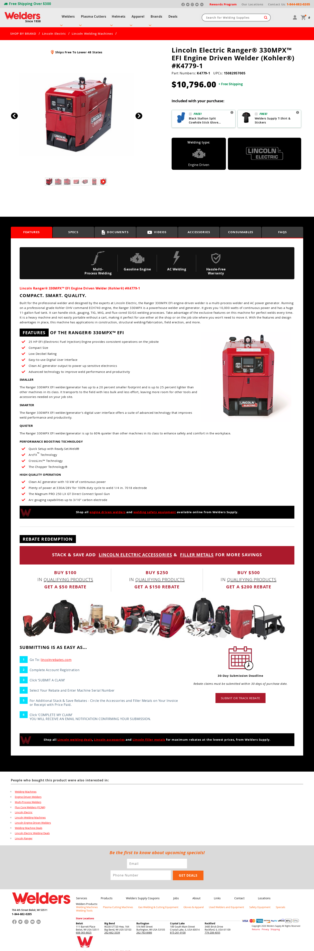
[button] (138, 112)
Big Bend (109, 916)
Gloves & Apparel (186, 903)
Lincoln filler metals (149, 736)
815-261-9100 (178, 925)
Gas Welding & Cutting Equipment (153, 903)
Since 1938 (33, 19)
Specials (267, 903)
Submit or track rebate (240, 694)
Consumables (241, 229)
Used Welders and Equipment (217, 903)
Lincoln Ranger (23, 835)
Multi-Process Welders (28, 798)
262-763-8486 (144, 925)
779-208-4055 (212, 925)
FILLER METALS (198, 551)
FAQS (282, 229)
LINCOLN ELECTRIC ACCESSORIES (135, 551)
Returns (255, 922)
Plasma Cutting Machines (115, 903)
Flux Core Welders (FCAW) (30, 803)
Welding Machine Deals (28, 824)
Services (81, 894)
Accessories (198, 229)
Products (106, 894)
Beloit (79, 916)
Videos (157, 229)
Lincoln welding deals (74, 736)
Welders (66, 15)
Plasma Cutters (92, 15)
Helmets (118, 15)
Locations (261, 894)
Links (215, 894)
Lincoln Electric (54, 30)
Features (31, 229)
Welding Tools (284, 903)
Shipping (273, 922)
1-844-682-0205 (22, 910)
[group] (76, 111)
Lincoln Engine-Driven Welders (33, 819)
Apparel (138, 15)
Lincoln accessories (109, 736)
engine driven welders (108, 508)
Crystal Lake (177, 916)
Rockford (210, 916)
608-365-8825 (84, 925)
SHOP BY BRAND (23, 30)
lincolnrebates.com (56, 656)
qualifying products (68, 576)
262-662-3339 (112, 925)
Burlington (142, 916)
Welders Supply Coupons (142, 894)
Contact (236, 894)
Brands (157, 15)
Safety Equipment (248, 903)
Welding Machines (25, 788)
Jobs (174, 894)
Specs (73, 229)
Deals (175, 15)
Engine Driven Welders (28, 793)
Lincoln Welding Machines (92, 30)
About (194, 894)
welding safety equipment (154, 508)
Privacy (264, 922)
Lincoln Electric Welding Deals (32, 829)
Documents (115, 228)
